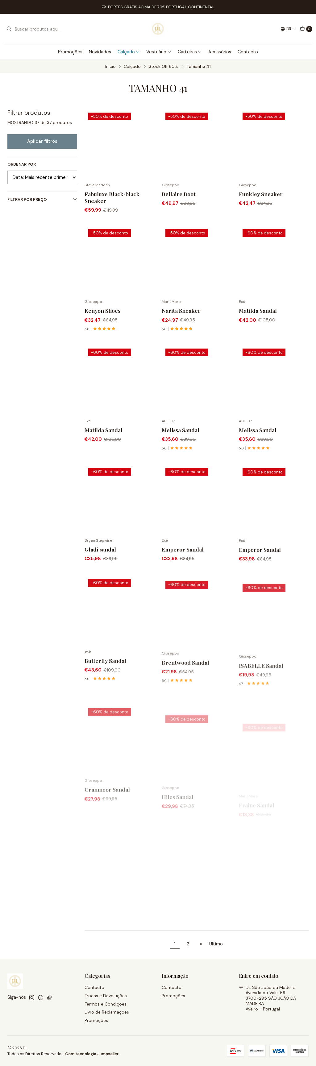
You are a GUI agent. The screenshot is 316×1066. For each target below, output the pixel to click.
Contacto (248, 52)
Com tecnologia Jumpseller (92, 1053)
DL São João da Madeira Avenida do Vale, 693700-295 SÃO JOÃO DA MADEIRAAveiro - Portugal (267, 998)
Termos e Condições (106, 1004)
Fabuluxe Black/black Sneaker (112, 197)
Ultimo (216, 944)
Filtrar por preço (42, 199)
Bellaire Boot (179, 193)
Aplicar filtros (42, 141)
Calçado (129, 52)
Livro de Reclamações (107, 1012)
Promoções (70, 52)
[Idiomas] (288, 29)
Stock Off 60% (163, 66)
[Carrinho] (306, 29)
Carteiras (190, 52)
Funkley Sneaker (261, 193)
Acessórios (219, 52)
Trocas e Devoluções (106, 995)
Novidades (100, 52)
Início (110, 66)
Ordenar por (21, 164)
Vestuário (158, 52)
